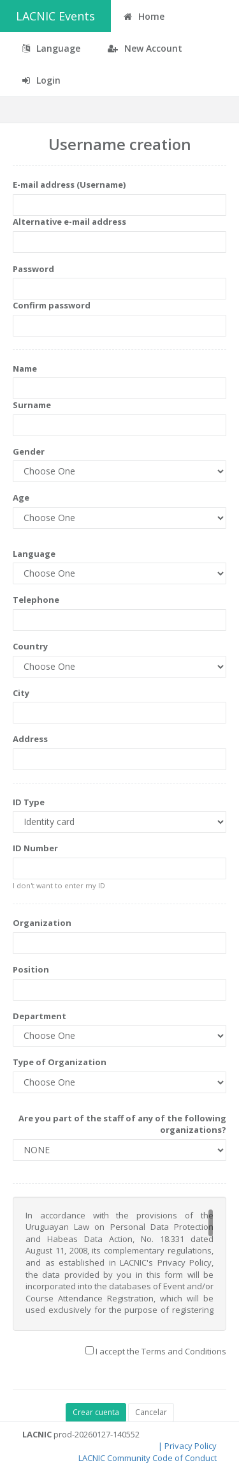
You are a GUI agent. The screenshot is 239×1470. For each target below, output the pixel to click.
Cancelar (151, 1412)
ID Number (35, 848)
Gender (29, 451)
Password (33, 269)
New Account (145, 48)
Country (30, 646)
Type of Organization (59, 1062)
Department (39, 1016)
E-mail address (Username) (69, 184)
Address (30, 739)
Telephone (36, 599)
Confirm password (52, 305)
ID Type (29, 802)
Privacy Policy (190, 1445)
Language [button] (51, 48)
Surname (32, 405)
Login (41, 80)
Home (144, 16)
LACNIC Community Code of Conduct (147, 1458)
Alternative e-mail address (69, 221)
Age (21, 497)
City (21, 693)
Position (31, 969)
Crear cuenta (96, 1412)
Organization (42, 922)
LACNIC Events (55, 16)
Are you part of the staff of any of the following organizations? (122, 1124)
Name (25, 368)
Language (34, 553)
